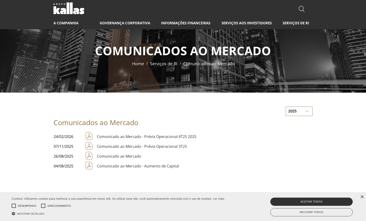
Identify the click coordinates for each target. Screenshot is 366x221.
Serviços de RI (163, 63)
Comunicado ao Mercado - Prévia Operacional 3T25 (142, 146)
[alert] (183, 207)
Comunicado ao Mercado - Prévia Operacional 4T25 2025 (146, 136)
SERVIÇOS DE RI (296, 23)
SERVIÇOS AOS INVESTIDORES (247, 23)
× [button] (362, 197)
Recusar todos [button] (311, 212)
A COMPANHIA (65, 23)
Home (138, 63)
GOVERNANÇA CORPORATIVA (125, 23)
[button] (118, 213)
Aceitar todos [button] (312, 201)
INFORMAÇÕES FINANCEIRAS (185, 23)
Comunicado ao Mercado (119, 156)
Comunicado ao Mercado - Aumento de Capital (138, 166)
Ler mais (218, 198)
